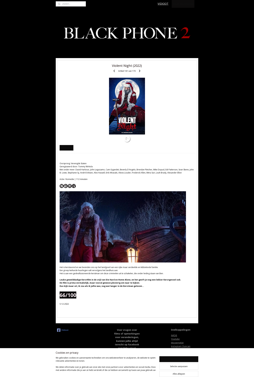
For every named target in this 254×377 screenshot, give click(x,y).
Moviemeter (177, 342)
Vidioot (63, 330)
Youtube (175, 339)
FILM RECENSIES (183, 4)
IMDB (174, 335)
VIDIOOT (163, 4)
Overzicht (66, 147)
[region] (106, 365)
